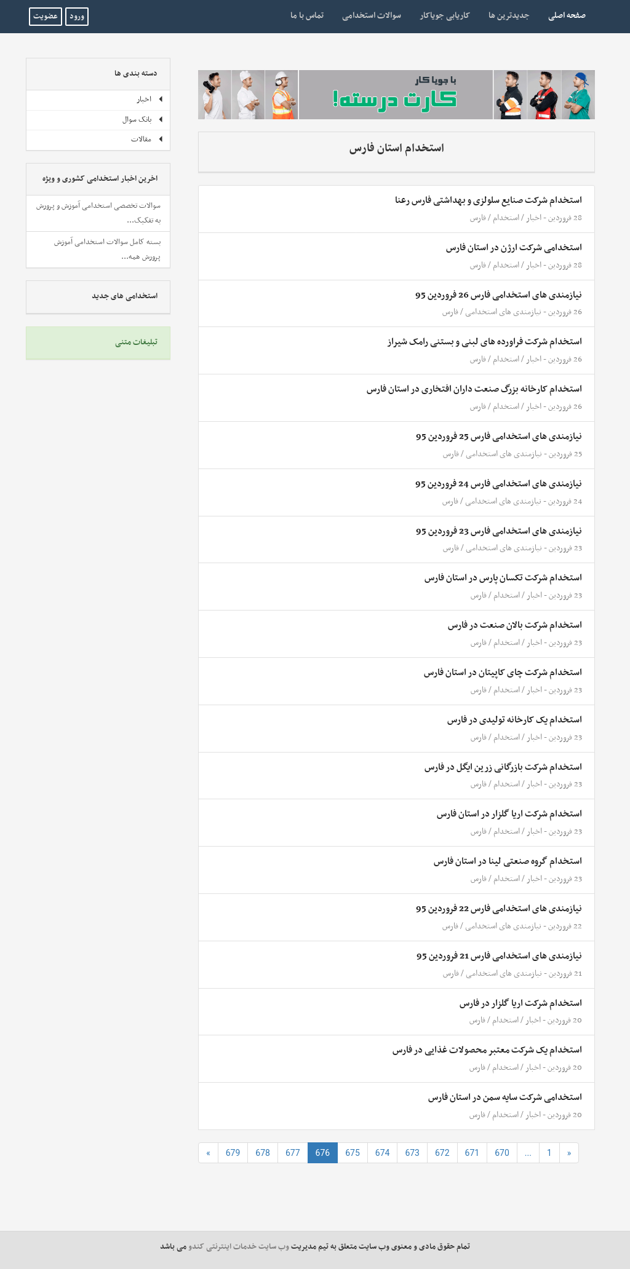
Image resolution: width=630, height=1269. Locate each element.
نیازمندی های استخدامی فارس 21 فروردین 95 (499, 956)
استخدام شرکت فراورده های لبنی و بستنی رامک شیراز (484, 342)
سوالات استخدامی (371, 16)
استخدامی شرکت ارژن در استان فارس (514, 248)
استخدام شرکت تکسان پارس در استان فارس (503, 578)
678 (262, 1153)
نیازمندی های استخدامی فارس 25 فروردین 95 (499, 437)
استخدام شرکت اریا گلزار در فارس (521, 1003)
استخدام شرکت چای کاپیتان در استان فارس (503, 673)
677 (292, 1153)
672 (442, 1153)
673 (412, 1153)
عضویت (45, 16)
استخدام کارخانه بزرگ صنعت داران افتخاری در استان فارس (474, 389)
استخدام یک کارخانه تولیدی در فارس (514, 720)
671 (472, 1153)
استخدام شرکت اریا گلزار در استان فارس (509, 814)
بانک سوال (143, 120)
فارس (478, 218)
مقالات (147, 139)
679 (233, 1153)
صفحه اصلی (562, 15)
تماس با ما (307, 16)
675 (352, 1153)
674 (382, 1153)
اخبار (533, 218)
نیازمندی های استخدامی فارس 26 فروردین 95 (498, 295)
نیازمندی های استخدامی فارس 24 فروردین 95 (498, 484)
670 (502, 1153)
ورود (77, 16)
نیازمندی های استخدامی (503, 312)
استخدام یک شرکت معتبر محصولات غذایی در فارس (487, 1050)
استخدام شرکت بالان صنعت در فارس (515, 625)
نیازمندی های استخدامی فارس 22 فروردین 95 (499, 909)
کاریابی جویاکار (445, 16)
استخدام (506, 218)
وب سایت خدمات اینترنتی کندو (238, 1247)
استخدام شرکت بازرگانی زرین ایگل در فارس (503, 767)
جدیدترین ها (509, 16)
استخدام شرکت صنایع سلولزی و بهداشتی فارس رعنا (488, 200)
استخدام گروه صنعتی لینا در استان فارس (508, 861)
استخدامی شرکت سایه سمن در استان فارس (505, 1097)
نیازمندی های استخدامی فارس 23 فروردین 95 (499, 531)
